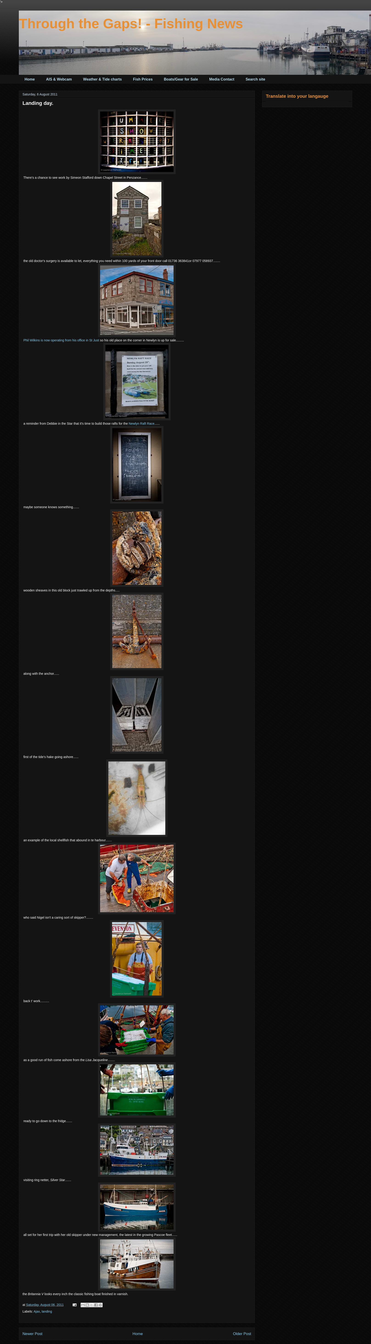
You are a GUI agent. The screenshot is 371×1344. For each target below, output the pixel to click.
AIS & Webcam (59, 79)
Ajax (37, 1311)
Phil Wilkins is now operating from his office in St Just (61, 340)
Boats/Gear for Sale (181, 79)
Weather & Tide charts (102, 79)
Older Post (242, 1334)
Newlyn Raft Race (142, 423)
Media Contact (221, 79)
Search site (255, 79)
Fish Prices (142, 79)
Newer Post (32, 1334)
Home (30, 79)
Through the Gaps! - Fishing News (131, 23)
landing (47, 1311)
